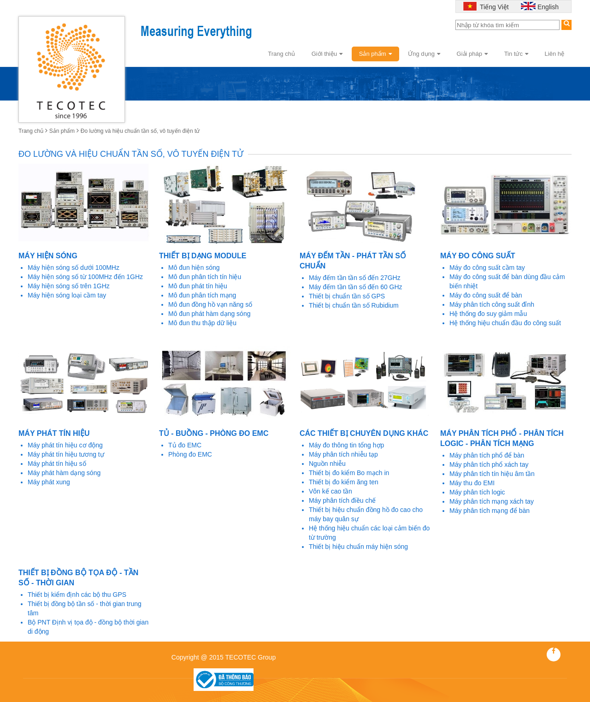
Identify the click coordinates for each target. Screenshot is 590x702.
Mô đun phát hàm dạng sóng (209, 313)
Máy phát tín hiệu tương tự (66, 454)
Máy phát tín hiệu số (57, 463)
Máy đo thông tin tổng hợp (346, 445)
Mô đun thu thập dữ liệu (202, 323)
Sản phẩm (375, 53)
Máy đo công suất (477, 256)
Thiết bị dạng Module (202, 256)
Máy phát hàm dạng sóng (64, 472)
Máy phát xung (49, 482)
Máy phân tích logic (477, 492)
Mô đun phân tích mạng (202, 295)
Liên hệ (554, 53)
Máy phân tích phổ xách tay (488, 464)
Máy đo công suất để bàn (485, 295)
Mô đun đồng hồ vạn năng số (210, 304)
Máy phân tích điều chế (342, 500)
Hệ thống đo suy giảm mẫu (488, 313)
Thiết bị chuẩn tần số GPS (347, 296)
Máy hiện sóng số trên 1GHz (69, 286)
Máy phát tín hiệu (53, 433)
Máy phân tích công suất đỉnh (491, 304)
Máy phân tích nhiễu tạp (343, 454)
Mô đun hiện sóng (194, 267)
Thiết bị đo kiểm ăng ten (343, 482)
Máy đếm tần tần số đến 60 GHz (355, 287)
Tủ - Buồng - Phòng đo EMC (213, 433)
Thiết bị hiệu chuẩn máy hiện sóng (358, 546)
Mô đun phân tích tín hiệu (204, 276)
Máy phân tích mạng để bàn (489, 510)
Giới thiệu (327, 53)
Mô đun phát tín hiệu (197, 286)
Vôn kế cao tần (330, 491)
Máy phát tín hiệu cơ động (65, 445)
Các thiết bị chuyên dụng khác (364, 433)
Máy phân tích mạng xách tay (491, 501)
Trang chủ (281, 53)
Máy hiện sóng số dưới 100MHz (73, 267)
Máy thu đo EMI (472, 483)
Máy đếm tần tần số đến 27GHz (355, 277)
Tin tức (516, 53)
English (548, 7)
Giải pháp (472, 53)
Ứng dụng (424, 53)
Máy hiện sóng (47, 256)
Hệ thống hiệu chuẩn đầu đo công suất (505, 323)
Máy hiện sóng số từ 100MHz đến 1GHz (85, 276)
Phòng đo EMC (190, 454)
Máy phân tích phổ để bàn (486, 455)
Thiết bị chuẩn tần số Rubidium (354, 305)
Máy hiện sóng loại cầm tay (67, 295)
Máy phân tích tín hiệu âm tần (492, 473)
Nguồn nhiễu (327, 463)
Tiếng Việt (493, 7)
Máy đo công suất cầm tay (487, 267)
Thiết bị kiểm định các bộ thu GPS (77, 594)
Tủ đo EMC (184, 445)
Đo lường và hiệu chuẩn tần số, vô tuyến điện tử (140, 131)
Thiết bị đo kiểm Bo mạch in (349, 472)
